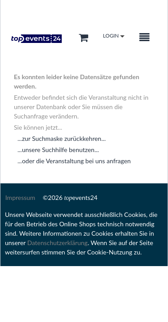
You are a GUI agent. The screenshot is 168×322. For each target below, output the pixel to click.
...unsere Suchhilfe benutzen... (58, 149)
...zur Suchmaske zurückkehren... (61, 138)
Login (114, 36)
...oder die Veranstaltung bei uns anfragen (74, 161)
